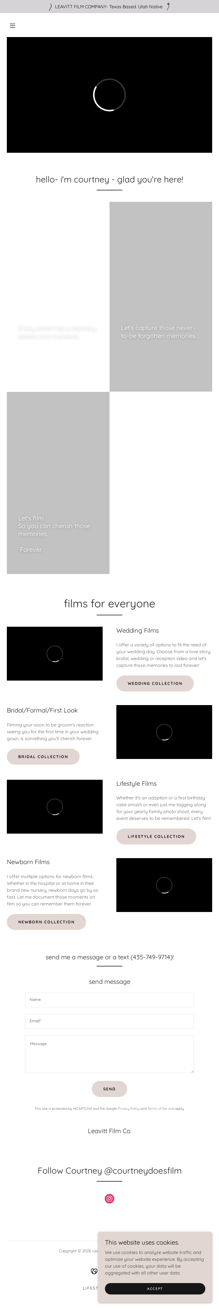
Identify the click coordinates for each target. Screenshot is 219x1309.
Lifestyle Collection (156, 836)
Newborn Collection (46, 922)
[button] (12, 25)
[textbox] (109, 1000)
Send (109, 1089)
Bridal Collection (43, 756)
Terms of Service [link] (160, 1108)
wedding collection (155, 683)
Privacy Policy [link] (129, 1108)
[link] (109, 1200)
